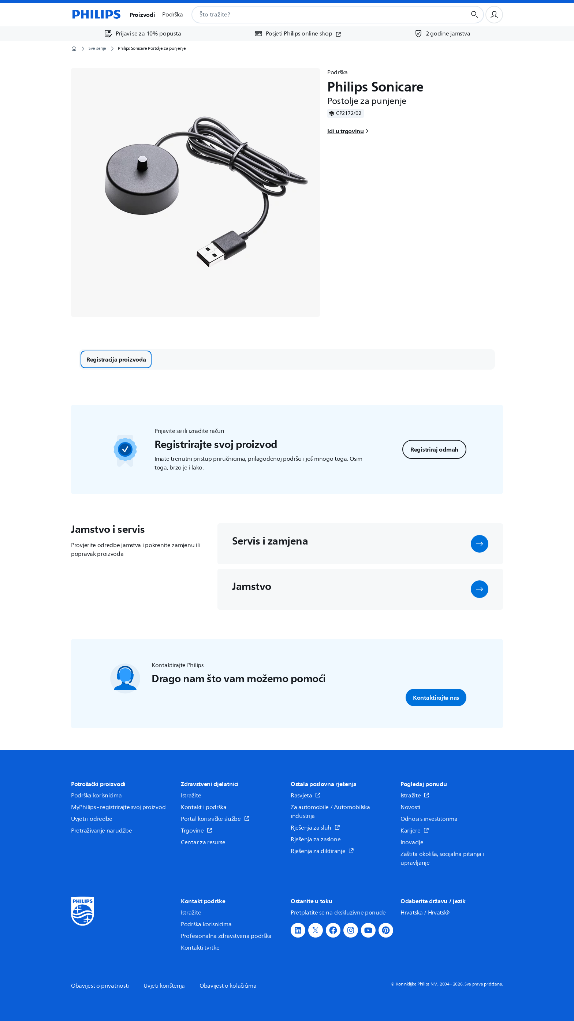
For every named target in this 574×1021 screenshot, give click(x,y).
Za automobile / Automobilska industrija (330, 812)
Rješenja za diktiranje (322, 851)
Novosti (410, 807)
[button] (479, 544)
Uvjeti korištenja (164, 986)
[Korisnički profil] (494, 14)
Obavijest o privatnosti (100, 986)
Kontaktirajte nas (436, 697)
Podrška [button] (172, 14)
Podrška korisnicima (96, 795)
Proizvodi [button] (142, 14)
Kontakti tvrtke (200, 948)
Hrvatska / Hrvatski (425, 912)
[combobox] (320, 14)
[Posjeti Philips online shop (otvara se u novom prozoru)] (297, 33)
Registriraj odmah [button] (434, 449)
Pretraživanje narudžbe (101, 830)
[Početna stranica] (96, 14)
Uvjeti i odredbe (91, 819)
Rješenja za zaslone (315, 839)
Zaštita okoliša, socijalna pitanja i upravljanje (442, 858)
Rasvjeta (306, 795)
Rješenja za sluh (315, 828)
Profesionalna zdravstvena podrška (226, 936)
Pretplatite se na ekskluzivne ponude (338, 912)
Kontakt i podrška (204, 807)
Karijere (414, 830)
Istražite (191, 795)
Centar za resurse (203, 842)
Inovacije (411, 842)
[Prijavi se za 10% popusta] (142, 33)
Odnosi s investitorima (428, 819)
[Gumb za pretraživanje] (474, 14)
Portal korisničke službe (215, 819)
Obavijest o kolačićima (228, 986)
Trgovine (196, 830)
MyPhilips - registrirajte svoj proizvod (118, 807)
